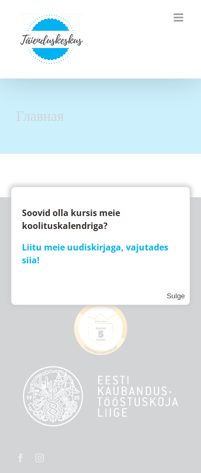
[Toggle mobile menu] (179, 17)
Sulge (176, 296)
